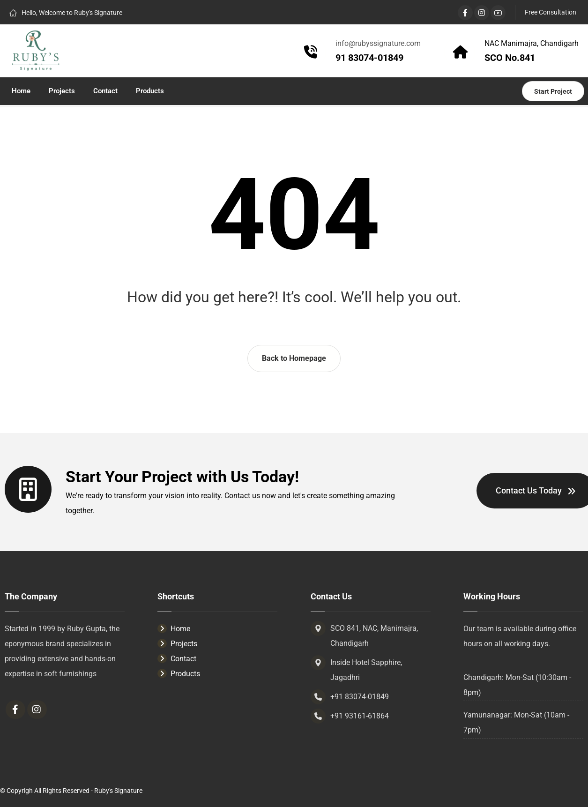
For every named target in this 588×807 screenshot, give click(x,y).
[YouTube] (498, 12)
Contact (176, 658)
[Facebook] (465, 12)
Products (178, 673)
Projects (177, 643)
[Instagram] (481, 12)
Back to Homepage (294, 358)
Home (173, 628)
